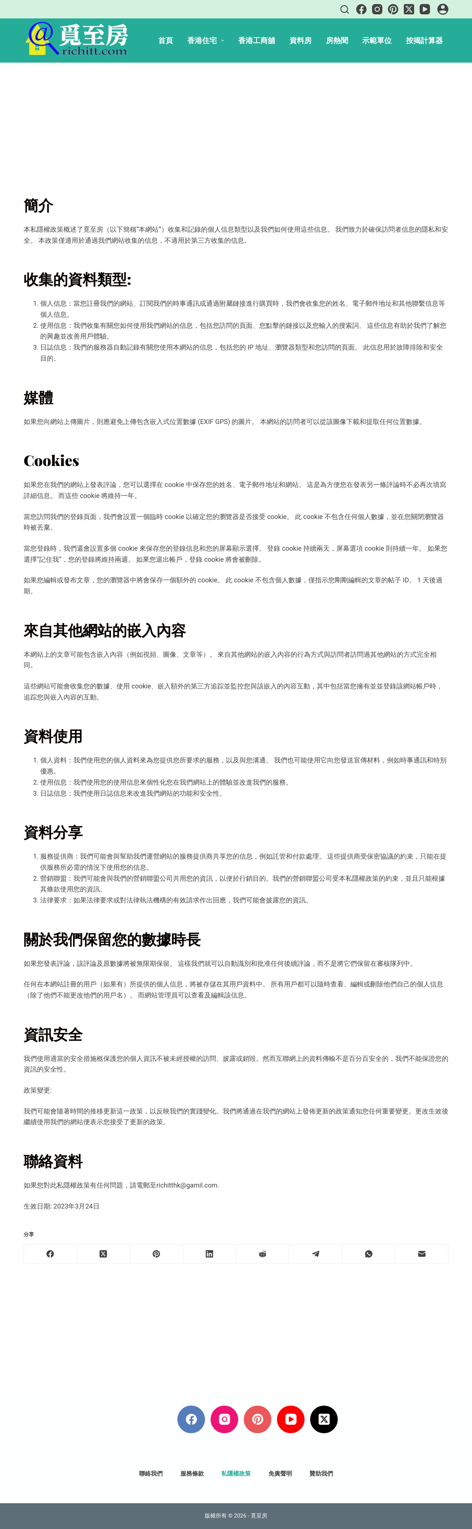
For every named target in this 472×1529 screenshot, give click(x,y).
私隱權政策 (236, 1473)
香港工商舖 (256, 40)
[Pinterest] (393, 9)
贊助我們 (321, 1473)
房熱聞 (337, 40)
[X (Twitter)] (409, 9)
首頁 (165, 40)
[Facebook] (361, 9)
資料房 (300, 40)
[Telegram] (315, 1254)
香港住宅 (207, 40)
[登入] (442, 9)
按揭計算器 (424, 40)
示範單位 (377, 40)
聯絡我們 (151, 1473)
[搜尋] (344, 9)
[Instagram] (377, 9)
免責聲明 (280, 1473)
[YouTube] (425, 9)
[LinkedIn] (209, 1254)
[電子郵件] (421, 1254)
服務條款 (192, 1473)
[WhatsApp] (368, 1254)
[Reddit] (262, 1254)
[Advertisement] (236, 117)
